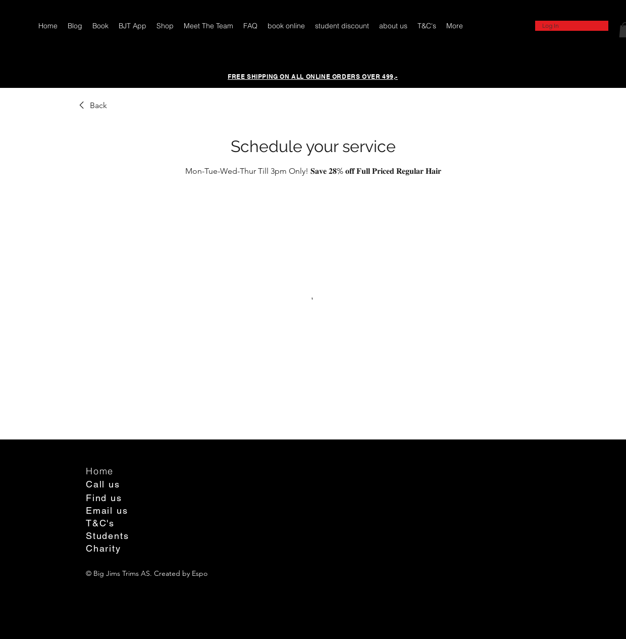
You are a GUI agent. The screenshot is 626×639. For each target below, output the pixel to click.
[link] (91, 105)
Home (100, 471)
